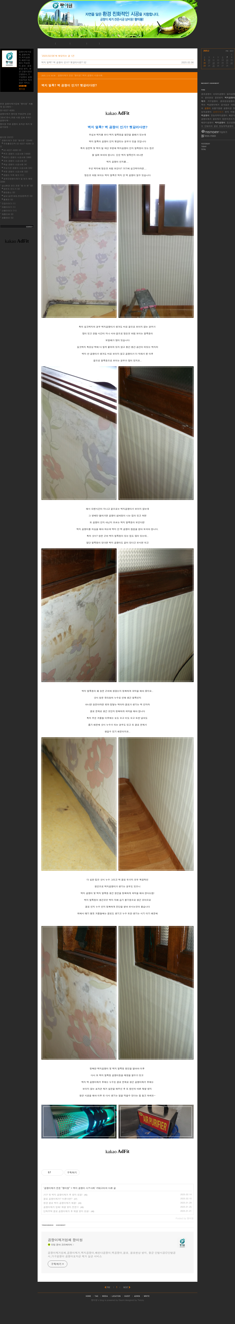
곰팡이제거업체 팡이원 (65, 1257)
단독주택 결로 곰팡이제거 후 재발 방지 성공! (66, 1211)
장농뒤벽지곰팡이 (219, 115)
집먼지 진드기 (11, 188)
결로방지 (219, 97)
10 (209, 60)
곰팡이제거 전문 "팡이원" (57, 1188)
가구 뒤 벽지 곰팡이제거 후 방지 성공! (63, 1194)
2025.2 (206, 51)
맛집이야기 (8, 203)
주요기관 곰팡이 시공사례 (17, 168)
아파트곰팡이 (219, 94)
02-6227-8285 (7, 110)
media (105, 1313)
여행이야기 (8, 207)
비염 (232, 111)
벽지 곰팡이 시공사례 (84, 1188)
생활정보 (7, 217)
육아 (203, 104)
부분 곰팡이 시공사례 (15, 171)
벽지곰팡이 (220, 122)
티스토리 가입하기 (214, 131)
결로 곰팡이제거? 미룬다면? (57, 1198)
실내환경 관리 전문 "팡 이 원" (17, 185)
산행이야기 (9, 210)
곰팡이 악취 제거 (13, 175)
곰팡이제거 (218, 111)
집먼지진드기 (228, 119)
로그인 (92, 43)
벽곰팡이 (205, 115)
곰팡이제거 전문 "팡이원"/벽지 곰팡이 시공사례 (80, 75)
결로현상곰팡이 (227, 101)
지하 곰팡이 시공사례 (15, 160)
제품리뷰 (7, 214)
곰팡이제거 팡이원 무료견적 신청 (15, 113)
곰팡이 (208, 108)
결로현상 (209, 97)
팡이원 (94, 1317)
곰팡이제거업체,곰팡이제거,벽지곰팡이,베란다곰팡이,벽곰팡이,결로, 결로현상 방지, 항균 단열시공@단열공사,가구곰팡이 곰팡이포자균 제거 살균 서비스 (112, 1271)
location (116, 1313)
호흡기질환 (217, 108)
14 (227, 60)
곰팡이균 (228, 108)
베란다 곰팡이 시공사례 (17, 157)
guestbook (127, 1313)
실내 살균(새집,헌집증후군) (18, 196)
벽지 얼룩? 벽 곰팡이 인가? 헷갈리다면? (62, 62)
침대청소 (9, 192)
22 (231, 63)
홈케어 (8, 199)
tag (96, 1313)
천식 (227, 111)
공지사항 (62, 43)
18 (213, 63)
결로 (216, 126)
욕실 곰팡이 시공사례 (15, 164)
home (88, 1313)
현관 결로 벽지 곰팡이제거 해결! (60, 1202)
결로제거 (217, 119)
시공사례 (77, 43)
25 (213, 66)
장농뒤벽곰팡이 (226, 126)
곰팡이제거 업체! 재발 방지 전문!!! (61, 1207)
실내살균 (225, 104)
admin (137, 1313)
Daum (121, 1317)
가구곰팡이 (213, 101)
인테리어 (208, 126)
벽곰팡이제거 (213, 104)
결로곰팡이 (206, 94)
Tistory (141, 1317)
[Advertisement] (116, 1225)
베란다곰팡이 (207, 122)
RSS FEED (208, 136)
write (146, 1313)
